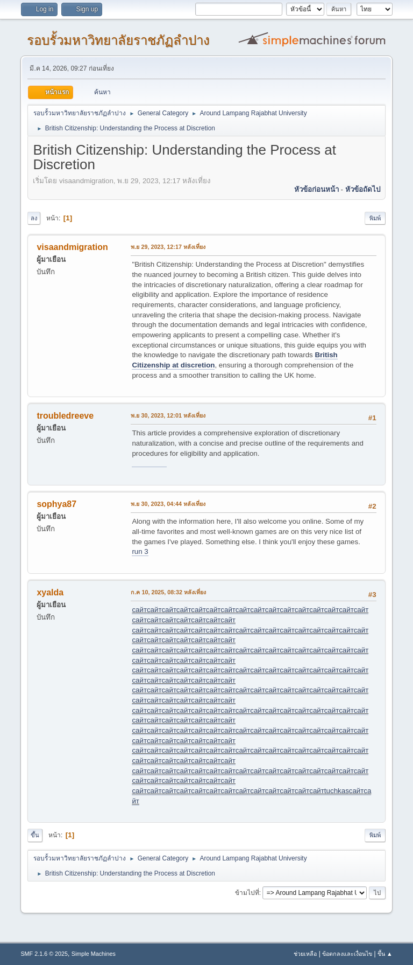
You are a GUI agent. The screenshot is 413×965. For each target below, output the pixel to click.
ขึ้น (35, 835)
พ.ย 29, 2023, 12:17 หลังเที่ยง (168, 247)
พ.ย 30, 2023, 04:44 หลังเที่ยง (168, 504)
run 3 (140, 551)
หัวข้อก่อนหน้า (316, 189)
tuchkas (336, 791)
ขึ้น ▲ (385, 953)
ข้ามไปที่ (247, 893)
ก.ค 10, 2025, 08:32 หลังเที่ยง (168, 592)
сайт (139, 610)
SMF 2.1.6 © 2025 (44, 953)
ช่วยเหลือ (305, 953)
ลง (34, 218)
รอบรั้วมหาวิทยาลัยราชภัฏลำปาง (118, 40)
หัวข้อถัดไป (362, 189)
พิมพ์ (375, 218)
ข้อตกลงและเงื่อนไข (347, 953)
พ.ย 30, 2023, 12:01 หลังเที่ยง (168, 415)
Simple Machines (94, 953)
